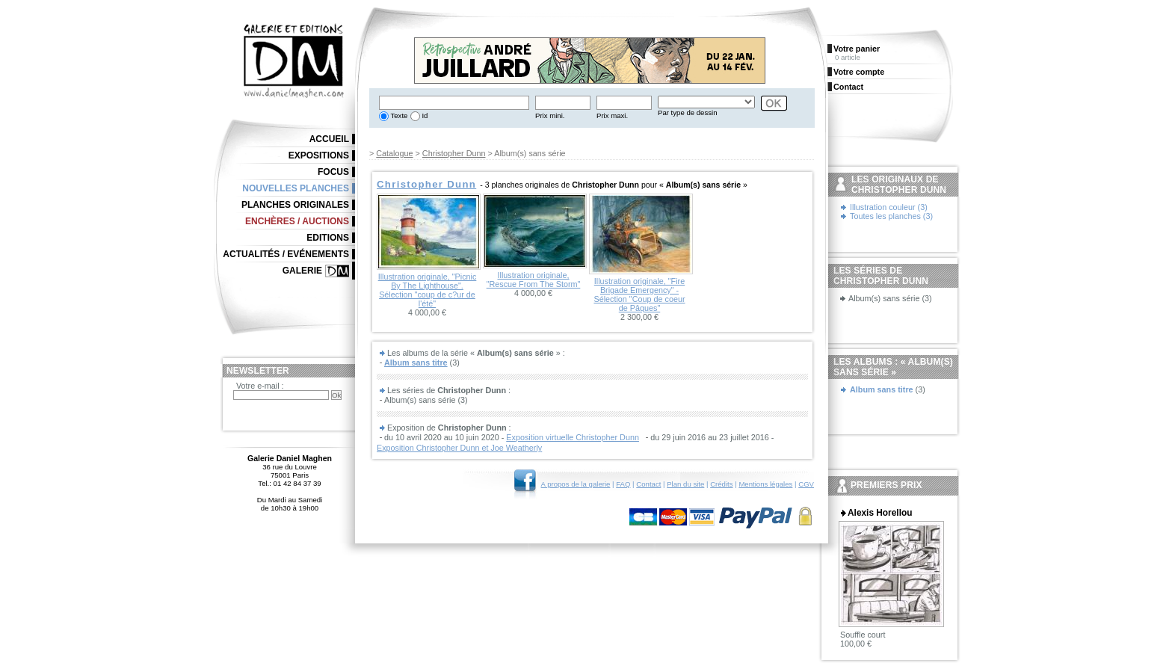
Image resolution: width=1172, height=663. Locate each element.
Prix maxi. (612, 115)
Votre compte (858, 71)
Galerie (302, 270)
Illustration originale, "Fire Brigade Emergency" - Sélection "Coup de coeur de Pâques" (639, 294)
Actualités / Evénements (286, 254)
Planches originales (295, 205)
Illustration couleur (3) (889, 207)
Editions (327, 237)
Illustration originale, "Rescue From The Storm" (534, 280)
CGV (806, 484)
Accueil (329, 139)
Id (424, 115)
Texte (398, 115)
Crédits (721, 484)
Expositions (319, 155)
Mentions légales (765, 484)
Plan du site (685, 484)
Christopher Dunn (454, 153)
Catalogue (394, 153)
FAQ (623, 484)
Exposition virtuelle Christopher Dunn (572, 437)
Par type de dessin (687, 112)
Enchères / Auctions (297, 221)
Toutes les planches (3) (891, 216)
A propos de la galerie (576, 484)
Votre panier (856, 48)
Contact (648, 484)
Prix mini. (549, 115)
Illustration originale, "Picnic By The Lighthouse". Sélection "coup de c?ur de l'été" (427, 290)
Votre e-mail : (260, 385)
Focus (333, 172)
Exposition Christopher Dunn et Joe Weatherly (459, 447)
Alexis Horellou (880, 513)
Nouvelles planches (295, 188)
